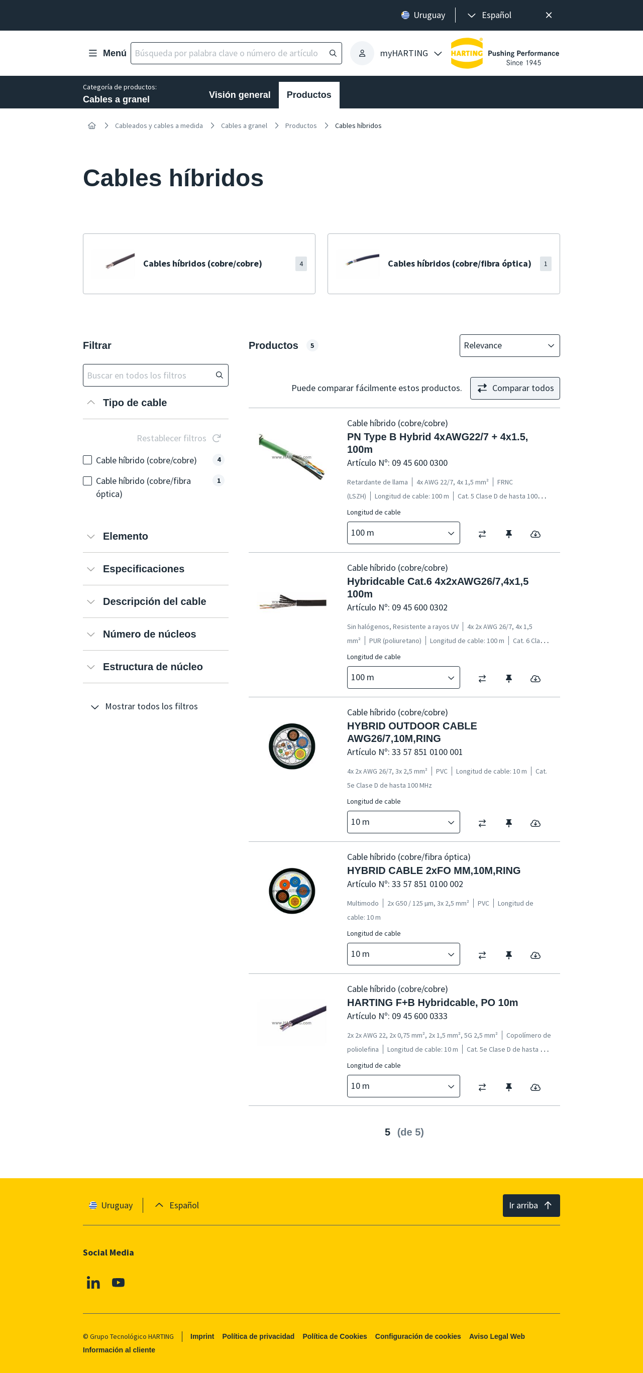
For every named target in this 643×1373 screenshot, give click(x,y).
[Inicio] (92, 125)
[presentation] (488, 15)
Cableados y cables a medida (159, 125)
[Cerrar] (549, 15)
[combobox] (503, 345)
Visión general (240, 95)
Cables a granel (244, 125)
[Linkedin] (93, 1282)
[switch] (485, 533)
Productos (309, 95)
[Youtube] (118, 1282)
